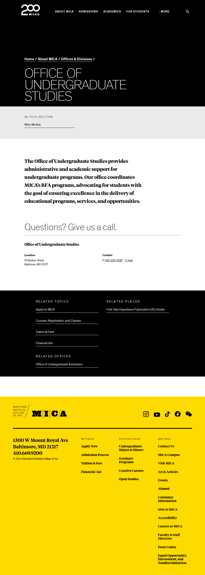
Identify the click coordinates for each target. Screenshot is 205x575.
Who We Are (32, 125)
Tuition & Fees (45, 332)
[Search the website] (187, 11)
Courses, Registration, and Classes (58, 321)
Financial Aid (44, 343)
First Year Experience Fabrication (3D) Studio (136, 310)
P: (112, 260)
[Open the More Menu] (164, 11)
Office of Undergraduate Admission (59, 364)
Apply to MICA (45, 310)
